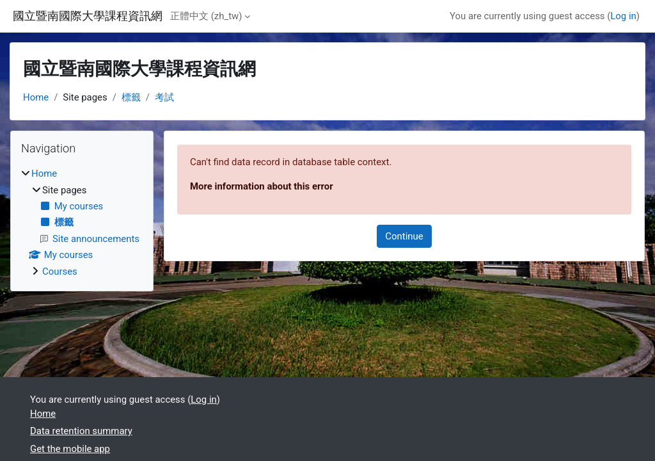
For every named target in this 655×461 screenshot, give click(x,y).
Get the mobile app (70, 449)
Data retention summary (81, 431)
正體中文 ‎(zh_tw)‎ (206, 16)
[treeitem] (82, 222)
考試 (164, 97)
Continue (404, 236)
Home (36, 97)
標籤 (131, 97)
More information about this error (261, 186)
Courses (59, 271)
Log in (623, 16)
